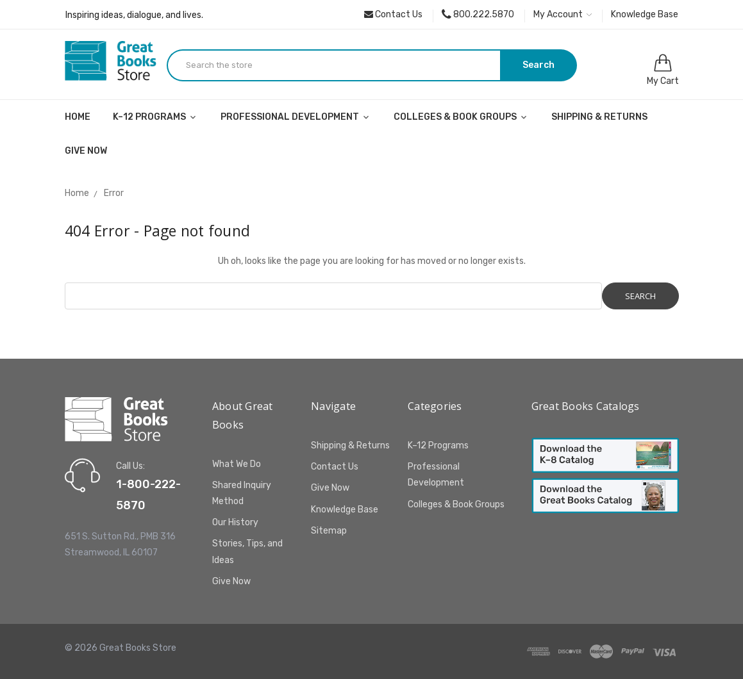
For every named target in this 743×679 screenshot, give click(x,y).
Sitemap (329, 530)
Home (77, 116)
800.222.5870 (478, 14)
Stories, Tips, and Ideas (247, 551)
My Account (562, 14)
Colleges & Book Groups (461, 116)
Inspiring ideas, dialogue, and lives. (134, 15)
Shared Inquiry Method (241, 493)
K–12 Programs (155, 116)
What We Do (236, 464)
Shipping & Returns (599, 116)
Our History (235, 522)
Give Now (86, 150)
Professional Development (296, 116)
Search (538, 65)
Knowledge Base (644, 14)
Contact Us (393, 14)
